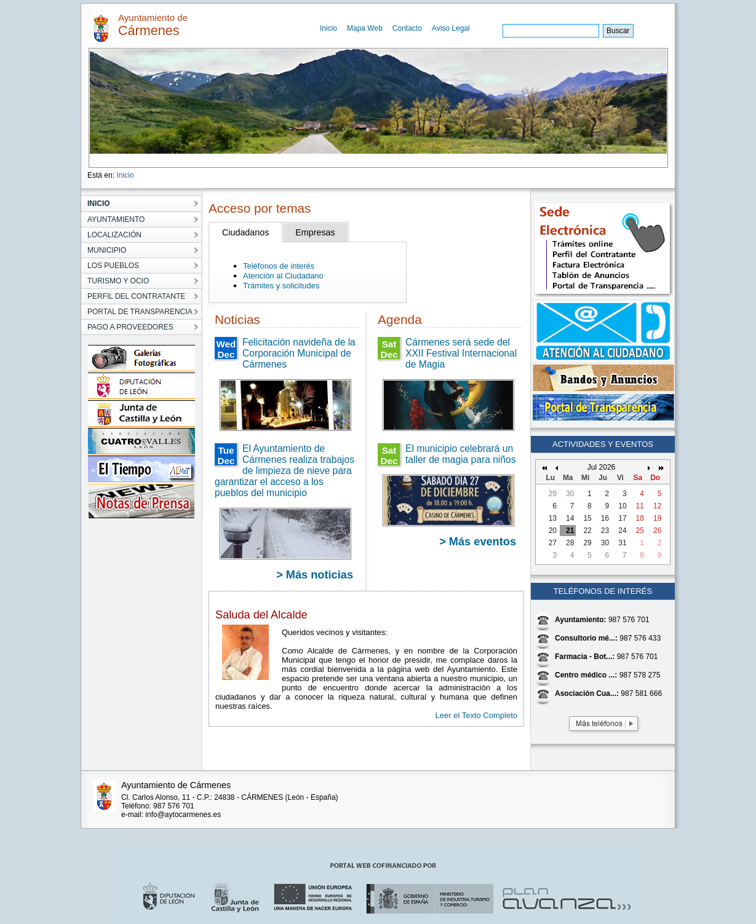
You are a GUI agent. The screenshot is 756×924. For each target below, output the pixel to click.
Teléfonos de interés (278, 265)
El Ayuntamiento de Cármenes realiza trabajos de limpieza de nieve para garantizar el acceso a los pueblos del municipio (284, 470)
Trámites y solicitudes (281, 285)
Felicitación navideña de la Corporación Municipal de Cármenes (299, 353)
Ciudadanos (245, 232)
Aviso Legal (451, 28)
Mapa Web (365, 28)
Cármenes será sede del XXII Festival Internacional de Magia (461, 353)
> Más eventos (477, 541)
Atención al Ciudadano (283, 275)
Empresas (315, 232)
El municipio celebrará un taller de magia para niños (460, 454)
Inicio (328, 28)
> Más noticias (314, 575)
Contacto (407, 28)
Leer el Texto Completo (476, 715)
